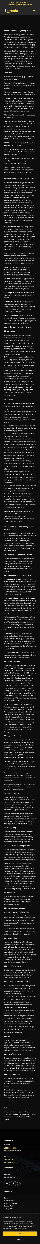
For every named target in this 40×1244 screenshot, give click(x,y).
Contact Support (9, 1177)
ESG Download (9, 1201)
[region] (20, 1229)
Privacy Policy (8, 1209)
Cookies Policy (9, 1206)
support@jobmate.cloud (12, 1151)
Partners (7, 1174)
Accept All (20, 1234)
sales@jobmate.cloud (11, 1162)
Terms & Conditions (11, 1203)
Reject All (20, 1239)
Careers (6, 1198)
